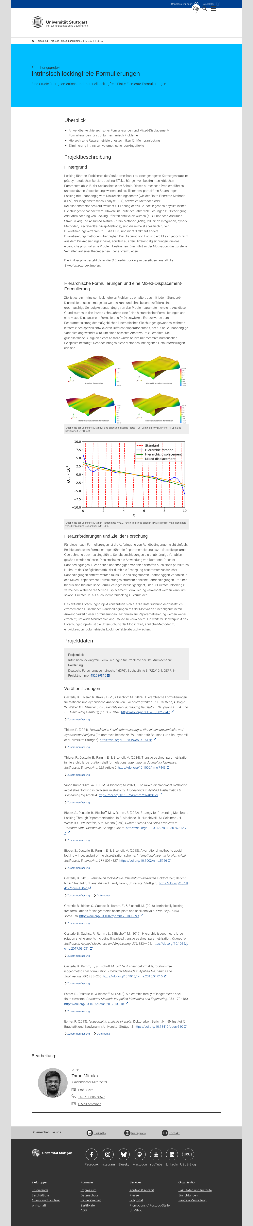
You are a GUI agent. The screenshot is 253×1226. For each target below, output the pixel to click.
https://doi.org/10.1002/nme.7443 (142, 765)
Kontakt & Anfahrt (141, 1187)
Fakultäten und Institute (195, 1187)
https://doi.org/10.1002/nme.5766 (143, 858)
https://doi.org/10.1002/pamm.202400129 (128, 792)
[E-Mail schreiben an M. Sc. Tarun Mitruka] (86, 1101)
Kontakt (171, 1130)
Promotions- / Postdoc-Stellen (150, 1203)
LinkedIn (96, 1130)
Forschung (40, 39)
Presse (134, 1193)
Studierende (40, 1187)
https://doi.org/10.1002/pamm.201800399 (109, 913)
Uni (182, 3)
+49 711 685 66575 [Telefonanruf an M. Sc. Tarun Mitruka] (91, 1094)
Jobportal (136, 1197)
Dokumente (103, 893)
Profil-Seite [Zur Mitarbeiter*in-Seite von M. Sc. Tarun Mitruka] (85, 1087)
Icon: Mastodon (140, 1152)
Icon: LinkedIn (172, 1152)
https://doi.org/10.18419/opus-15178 (126, 737)
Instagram (135, 1130)
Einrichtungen (188, 1193)
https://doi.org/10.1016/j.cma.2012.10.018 (94, 1001)
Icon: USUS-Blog (188, 1152)
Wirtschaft (39, 1203)
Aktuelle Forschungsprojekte (63, 39)
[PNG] (126, 387)
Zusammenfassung (78, 717)
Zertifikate (88, 1203)
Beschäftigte (40, 1193)
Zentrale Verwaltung (192, 1197)
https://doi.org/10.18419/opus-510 (158, 1024)
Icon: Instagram (108, 1152)
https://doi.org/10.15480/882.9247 (145, 709)
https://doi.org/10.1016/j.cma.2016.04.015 (133, 973)
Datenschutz (89, 1193)
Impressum (88, 1187)
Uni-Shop (136, 1207)
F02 (208, 3)
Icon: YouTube (156, 1152)
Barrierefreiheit (91, 1197)
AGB (84, 1207)
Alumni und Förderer (46, 1197)
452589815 (98, 673)
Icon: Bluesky (124, 1152)
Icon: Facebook (91, 1152)
